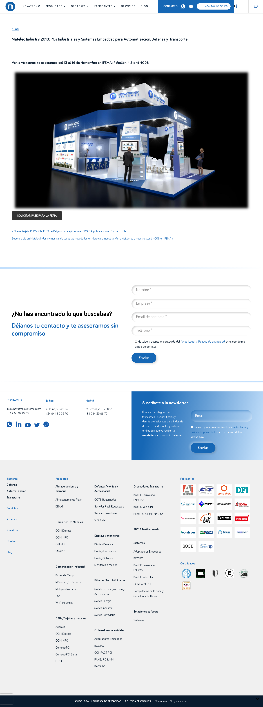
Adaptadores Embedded (108, 638)
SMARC (59, 551)
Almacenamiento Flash (68, 499)
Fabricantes (105, 6)
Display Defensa (103, 544)
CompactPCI (62, 647)
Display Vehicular (104, 558)
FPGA (58, 661)
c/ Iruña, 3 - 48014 (57, 409)
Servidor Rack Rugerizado (109, 506)
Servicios (128, 6)
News (15, 29)
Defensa (12, 484)
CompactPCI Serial (66, 654)
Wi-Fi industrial (64, 602)
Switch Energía (102, 601)
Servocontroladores (105, 513)
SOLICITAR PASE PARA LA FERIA (37, 215)
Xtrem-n (12, 519)
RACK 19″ (99, 666)
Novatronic (31, 6)
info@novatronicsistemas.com (24, 408)
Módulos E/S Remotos (68, 582)
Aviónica (60, 627)
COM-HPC (61, 537)
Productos (56, 6)
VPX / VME (100, 520)
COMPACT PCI (103, 652)
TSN (58, 596)
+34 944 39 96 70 (216, 6)
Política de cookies (138, 701)
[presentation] (6, 699)
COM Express (63, 530)
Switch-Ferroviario (104, 614)
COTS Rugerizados (105, 499)
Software (138, 620)
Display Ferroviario (104, 551)
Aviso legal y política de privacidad (98, 701)
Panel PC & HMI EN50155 (148, 514)
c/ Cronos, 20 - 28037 (99, 409)
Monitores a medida (105, 565)
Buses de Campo (65, 575)
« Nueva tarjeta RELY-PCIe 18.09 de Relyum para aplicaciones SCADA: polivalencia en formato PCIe (69, 231)
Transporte (13, 497)
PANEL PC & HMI (104, 659)
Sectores (80, 6)
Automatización (16, 491)
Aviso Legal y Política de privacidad (203, 341)
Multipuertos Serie (66, 589)
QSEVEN (60, 544)
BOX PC (99, 645)
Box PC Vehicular (143, 507)
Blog (144, 6)
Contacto (170, 6)
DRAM (59, 506)
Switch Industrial (103, 608)
